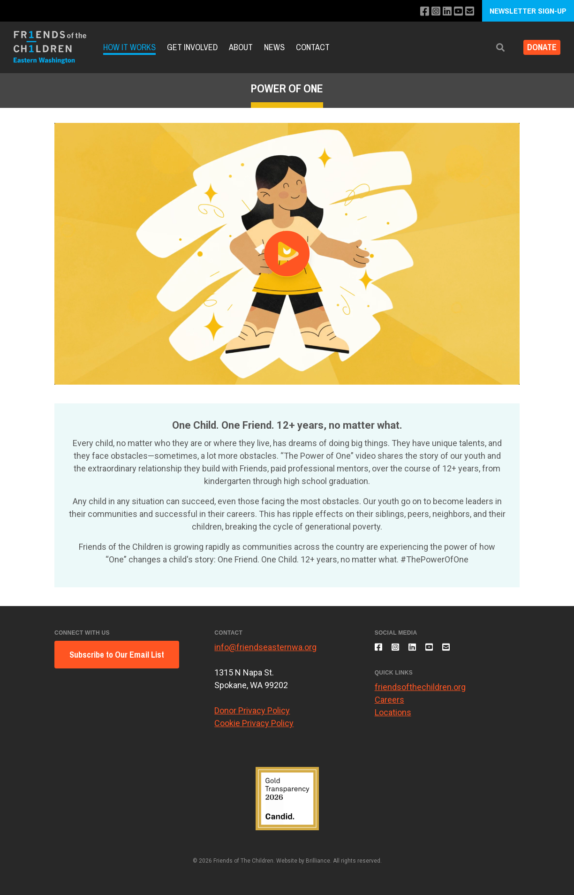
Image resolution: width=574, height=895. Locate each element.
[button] (493, 47)
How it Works (129, 47)
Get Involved (192, 47)
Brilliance (318, 860)
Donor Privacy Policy (252, 710)
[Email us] (465, 11)
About (241, 47)
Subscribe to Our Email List (116, 654)
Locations (393, 718)
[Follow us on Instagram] (427, 11)
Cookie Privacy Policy (254, 723)
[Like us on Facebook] (415, 11)
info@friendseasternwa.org (265, 647)
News (274, 47)
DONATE (538, 47)
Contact (313, 47)
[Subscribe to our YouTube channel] (453, 11)
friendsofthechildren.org (420, 693)
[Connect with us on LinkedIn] (440, 11)
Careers (389, 705)
